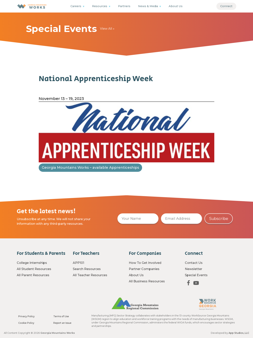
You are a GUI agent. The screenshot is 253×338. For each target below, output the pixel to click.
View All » (107, 28)
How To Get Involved (145, 263)
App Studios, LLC (239, 332)
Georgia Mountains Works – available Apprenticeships (90, 174)
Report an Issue (62, 322)
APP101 (78, 263)
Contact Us (194, 263)
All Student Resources (34, 269)
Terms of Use (61, 316)
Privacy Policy (26, 316)
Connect (226, 6)
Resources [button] (100, 6)
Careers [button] (76, 6)
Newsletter (193, 269)
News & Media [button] (148, 6)
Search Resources (87, 269)
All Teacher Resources (90, 275)
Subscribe (218, 218)
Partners (124, 6)
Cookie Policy (26, 322)
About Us (176, 6)
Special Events (196, 275)
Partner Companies (144, 269)
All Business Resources (147, 281)
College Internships (32, 263)
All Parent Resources (33, 275)
